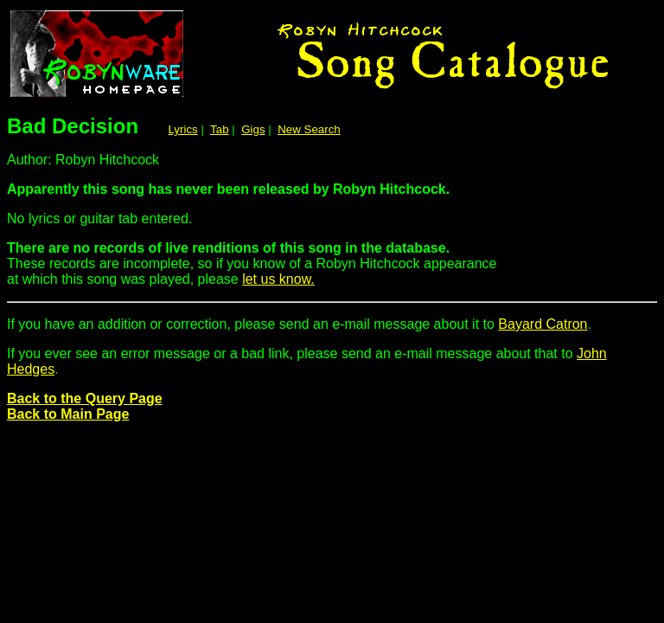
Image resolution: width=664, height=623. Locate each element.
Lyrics (182, 129)
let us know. (278, 279)
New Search (309, 129)
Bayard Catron (542, 324)
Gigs (253, 129)
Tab (219, 129)
